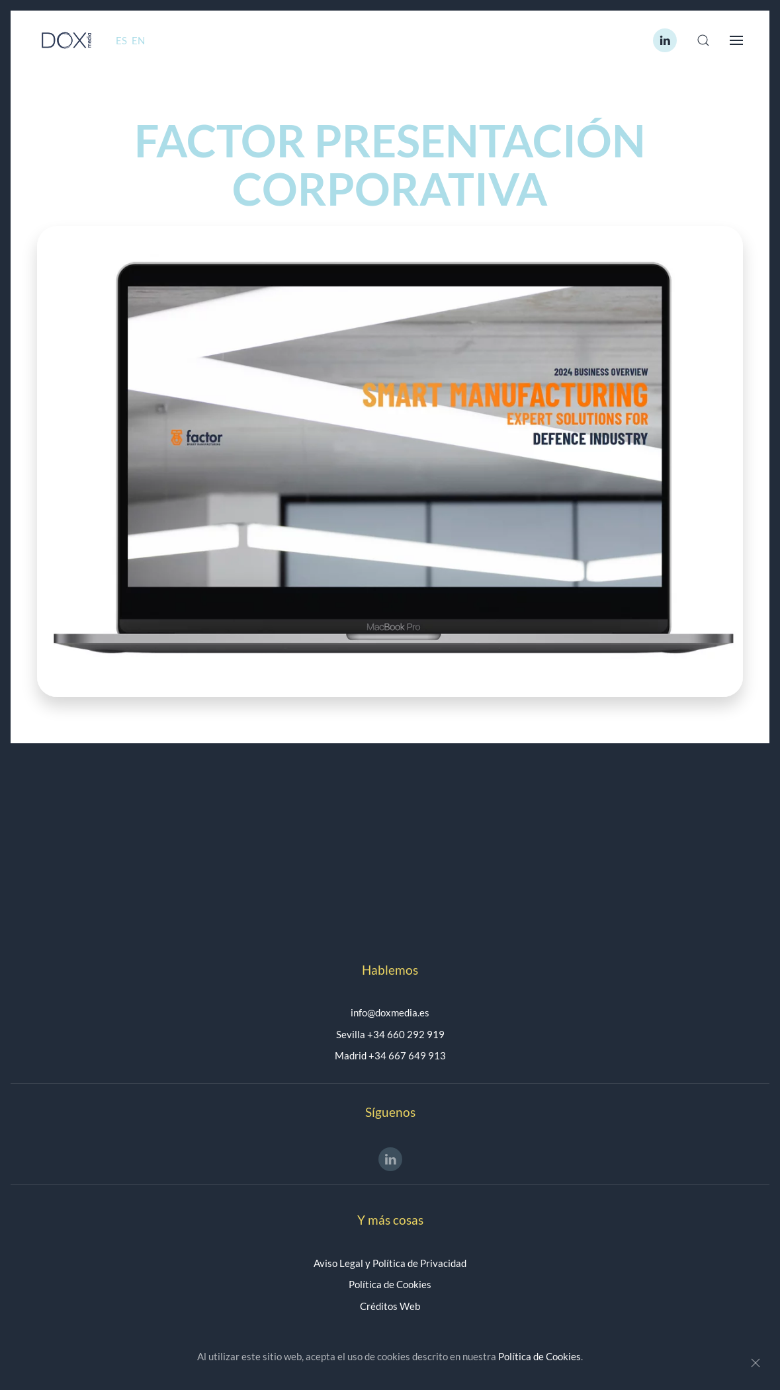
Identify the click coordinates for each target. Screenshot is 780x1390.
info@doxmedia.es (390, 1012)
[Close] (755, 1363)
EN (138, 40)
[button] (703, 40)
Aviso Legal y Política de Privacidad (390, 1263)
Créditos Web (390, 1306)
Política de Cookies (390, 1284)
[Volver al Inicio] (66, 40)
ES (122, 40)
